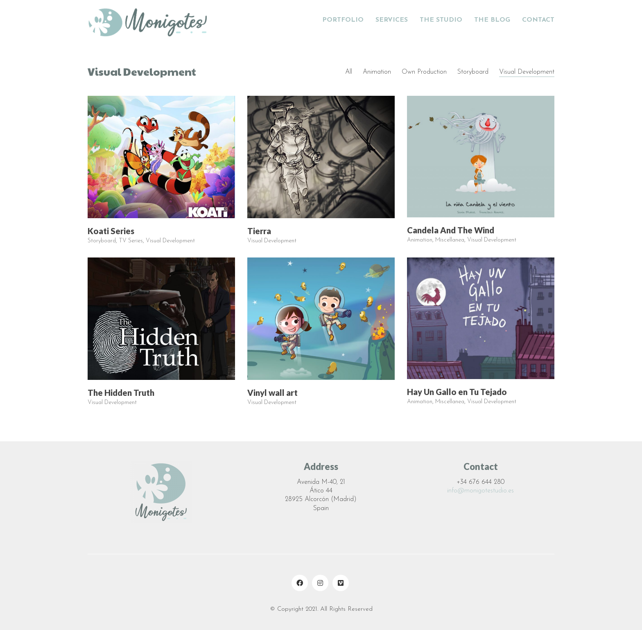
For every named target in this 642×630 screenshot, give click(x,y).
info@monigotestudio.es (480, 491)
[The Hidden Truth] (161, 319)
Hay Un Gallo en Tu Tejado (457, 392)
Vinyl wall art (272, 393)
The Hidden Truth (121, 393)
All (348, 72)
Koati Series (111, 231)
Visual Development (526, 72)
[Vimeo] (340, 583)
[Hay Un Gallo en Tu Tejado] (480, 318)
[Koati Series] (161, 157)
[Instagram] (320, 583)
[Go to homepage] (149, 20)
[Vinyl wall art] (321, 319)
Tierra (259, 231)
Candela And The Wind (450, 230)
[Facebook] (300, 583)
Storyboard (472, 72)
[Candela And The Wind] (480, 157)
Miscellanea (449, 240)
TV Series (131, 241)
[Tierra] (321, 157)
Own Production (424, 72)
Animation (377, 72)
